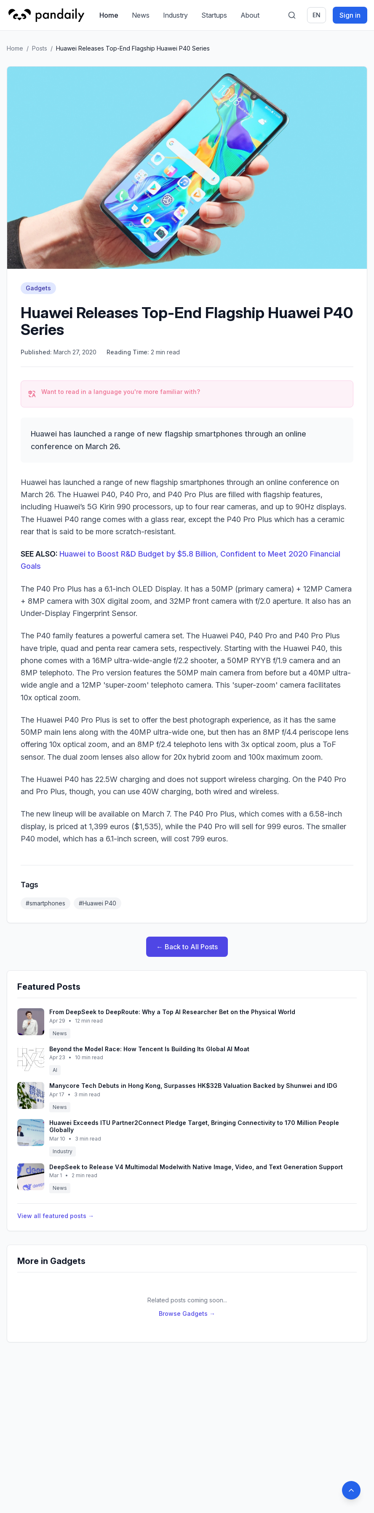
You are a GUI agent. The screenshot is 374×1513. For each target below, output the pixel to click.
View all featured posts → (55, 1215)
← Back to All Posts (187, 947)
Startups (214, 15)
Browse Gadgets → (187, 1313)
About (249, 15)
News (141, 15)
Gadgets (38, 288)
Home (108, 15)
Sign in (350, 15)
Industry (175, 15)
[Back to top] (351, 1490)
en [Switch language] (317, 15)
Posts (39, 48)
